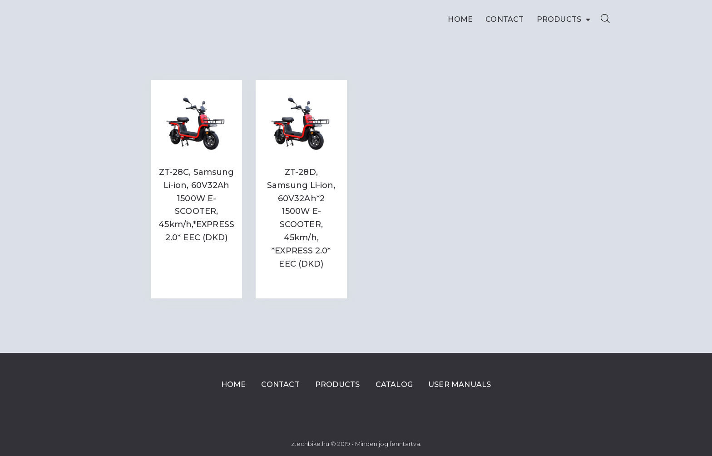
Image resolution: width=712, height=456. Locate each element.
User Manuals (459, 384)
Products (564, 19)
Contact (504, 19)
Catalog (394, 384)
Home (460, 19)
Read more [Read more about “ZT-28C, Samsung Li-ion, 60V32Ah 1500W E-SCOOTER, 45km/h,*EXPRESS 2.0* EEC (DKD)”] (196, 256)
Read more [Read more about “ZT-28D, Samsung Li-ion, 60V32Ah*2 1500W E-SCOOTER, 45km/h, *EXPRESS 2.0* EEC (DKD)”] (301, 282)
